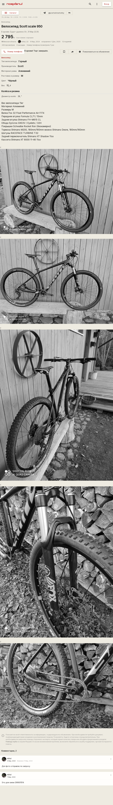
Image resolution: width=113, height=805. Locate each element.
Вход (106, 4)
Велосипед (5, 22)
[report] (94, 51)
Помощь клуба (11, 742)
